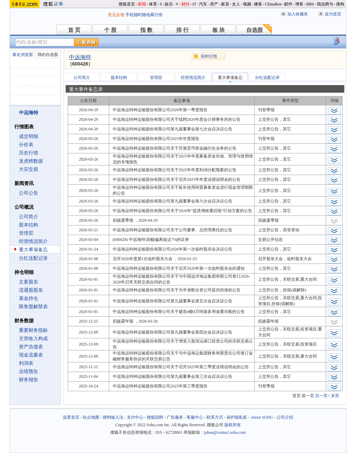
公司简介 (28, 216)
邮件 (288, 4)
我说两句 (325, 4)
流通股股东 (31, 290)
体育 (153, 4)
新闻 (142, 4)
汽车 (203, 4)
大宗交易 (28, 169)
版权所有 (232, 424)
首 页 (74, 30)
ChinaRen (273, 4)
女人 (236, 4)
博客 (299, 4)
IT (194, 4)
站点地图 (91, 417)
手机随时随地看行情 (144, 14)
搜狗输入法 (113, 417)
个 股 (110, 30)
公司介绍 (285, 417)
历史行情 (28, 152)
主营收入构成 (33, 338)
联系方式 (215, 417)
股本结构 (28, 225)
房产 (214, 4)
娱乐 (169, 4)
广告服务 (175, 417)
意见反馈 (116, 14)
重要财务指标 (33, 330)
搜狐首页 (127, 4)
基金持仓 (28, 298)
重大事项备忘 (33, 249)
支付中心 (135, 417)
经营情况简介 (33, 241)
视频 (247, 4)
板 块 (218, 30)
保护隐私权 (236, 417)
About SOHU (262, 417)
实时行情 (209, 56)
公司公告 (28, 193)
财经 (185, 4)
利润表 (26, 363)
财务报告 (28, 379)
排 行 (182, 30)
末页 (335, 395)
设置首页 (71, 417)
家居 (225, 4)
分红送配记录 (33, 258)
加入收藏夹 (297, 14)
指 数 (146, 30)
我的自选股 (47, 54)
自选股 (254, 30)
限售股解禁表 (33, 306)
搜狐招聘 (155, 417)
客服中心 (195, 417)
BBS (310, 4)
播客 (258, 4)
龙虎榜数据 (31, 161)
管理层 (26, 233)
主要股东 (28, 281)
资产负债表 (31, 346)
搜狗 (340, 4)
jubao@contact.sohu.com (225, 432)
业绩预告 (28, 371)
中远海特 (80, 57)
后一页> (322, 395)
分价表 (26, 144)
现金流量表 (31, 355)
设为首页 (333, 14)
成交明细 (28, 136)
